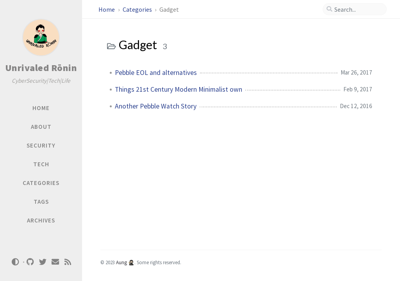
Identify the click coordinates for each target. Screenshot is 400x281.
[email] (55, 262)
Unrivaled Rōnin (41, 68)
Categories (138, 9)
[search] (357, 9)
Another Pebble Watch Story (155, 106)
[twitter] (43, 262)
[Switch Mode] (15, 261)
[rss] (68, 262)
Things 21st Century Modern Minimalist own (178, 89)
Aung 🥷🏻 (125, 262)
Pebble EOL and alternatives (156, 72)
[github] (30, 262)
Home (107, 9)
